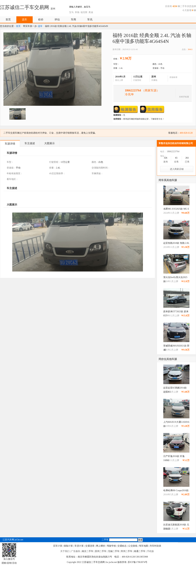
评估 (57, 19)
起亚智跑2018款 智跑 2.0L (176, 243)
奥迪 (91, 12)
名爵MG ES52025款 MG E (176, 209)
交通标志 (122, 546)
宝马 (71, 12)
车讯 (89, 19)
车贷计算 (79, 546)
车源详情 (10, 143)
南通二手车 (139, 551)
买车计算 (57, 546)
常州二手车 (126, 551)
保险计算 (68, 546)
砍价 (40, 19)
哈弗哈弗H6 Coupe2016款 (176, 490)
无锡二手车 (113, 551)
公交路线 (132, 546)
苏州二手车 (100, 551)
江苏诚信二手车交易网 (24, 7)
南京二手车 (87, 551)
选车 (24, 19)
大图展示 (49, 143)
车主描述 (29, 143)
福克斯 (84, 12)
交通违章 (89, 546)
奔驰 (77, 12)
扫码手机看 (184, 96)
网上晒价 (100, 546)
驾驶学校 (111, 546)
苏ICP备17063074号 (137, 562)
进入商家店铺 (177, 169)
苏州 (53, 8)
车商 (73, 19)
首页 (8, 19)
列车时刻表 (155, 546)
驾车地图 (143, 546)
